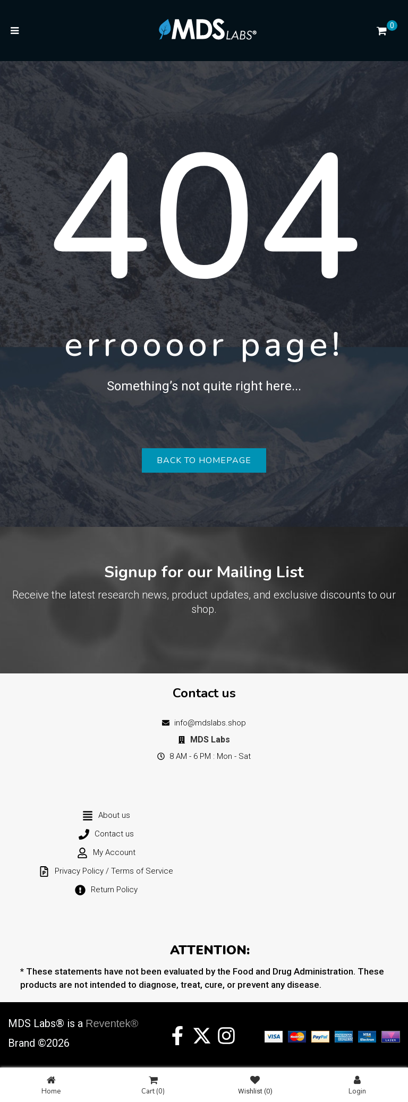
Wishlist (255, 1085)
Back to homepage (204, 460)
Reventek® (112, 1023)
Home (51, 1085)
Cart (153, 1085)
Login (357, 1085)
